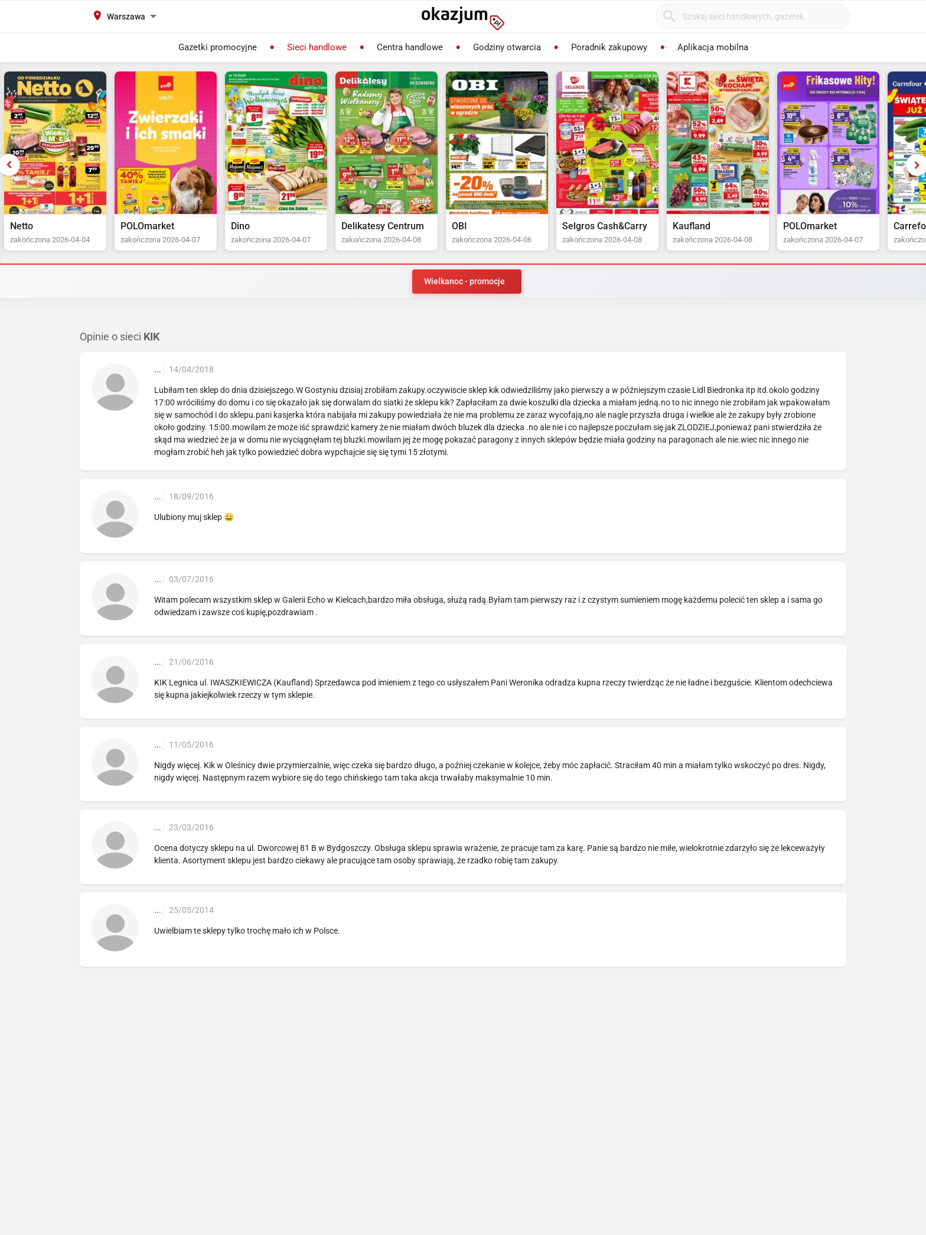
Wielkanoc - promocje (464, 281)
